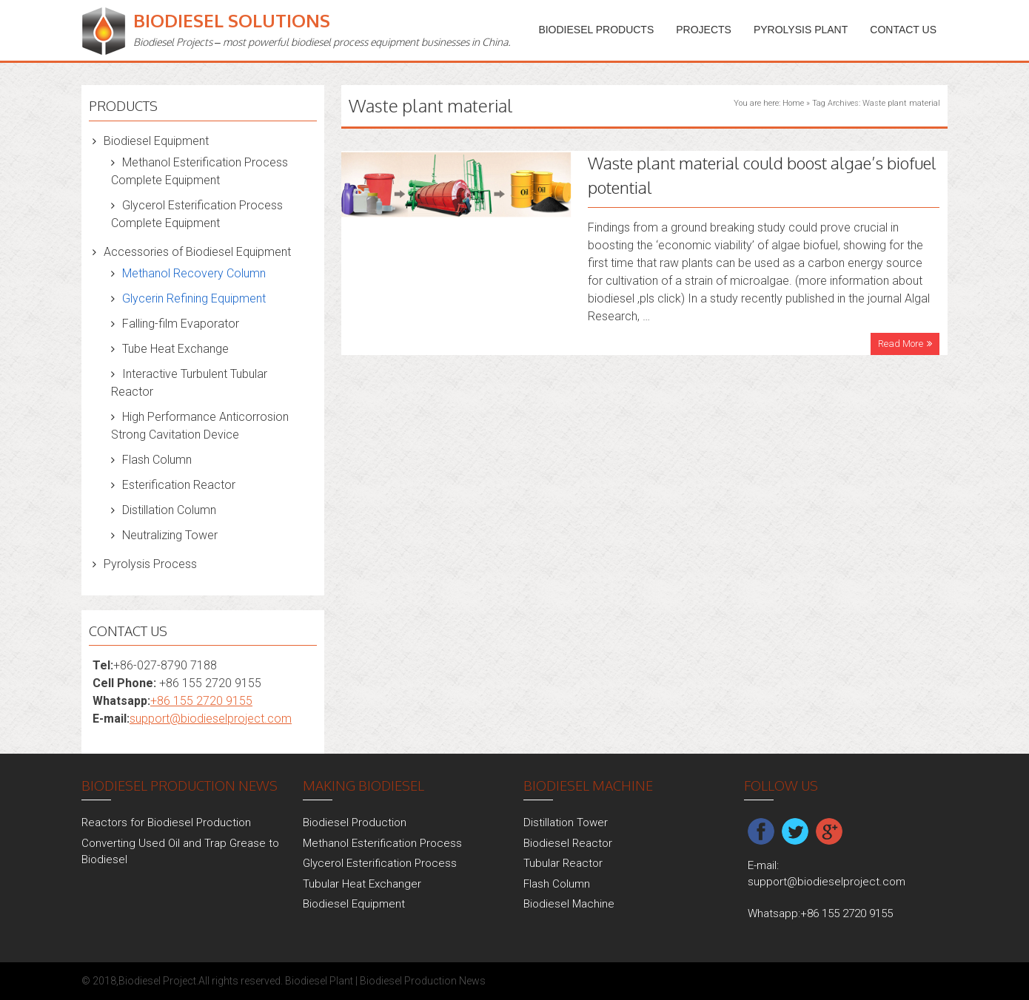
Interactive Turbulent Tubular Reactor (189, 383)
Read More (900, 343)
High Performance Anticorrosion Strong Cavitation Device (200, 426)
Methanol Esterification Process (382, 843)
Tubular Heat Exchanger (362, 884)
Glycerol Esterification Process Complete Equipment (197, 214)
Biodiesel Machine (568, 904)
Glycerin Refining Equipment (194, 298)
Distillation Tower (565, 822)
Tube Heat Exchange (175, 349)
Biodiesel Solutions (231, 20)
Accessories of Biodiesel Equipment (197, 252)
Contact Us (903, 30)
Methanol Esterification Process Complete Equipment (199, 171)
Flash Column (157, 460)
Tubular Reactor (563, 863)
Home (793, 103)
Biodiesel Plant (319, 981)
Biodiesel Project (157, 981)
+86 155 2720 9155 (201, 701)
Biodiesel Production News (423, 981)
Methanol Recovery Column (194, 273)
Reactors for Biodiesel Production (166, 822)
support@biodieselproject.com (211, 719)
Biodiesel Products (596, 30)
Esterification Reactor (178, 485)
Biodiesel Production (354, 822)
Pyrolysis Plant (801, 30)
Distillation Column (169, 510)
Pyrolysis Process (150, 564)
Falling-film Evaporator (180, 324)
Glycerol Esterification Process (380, 863)
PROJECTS (703, 30)
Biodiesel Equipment (156, 141)
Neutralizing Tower (170, 535)
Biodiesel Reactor (567, 843)
